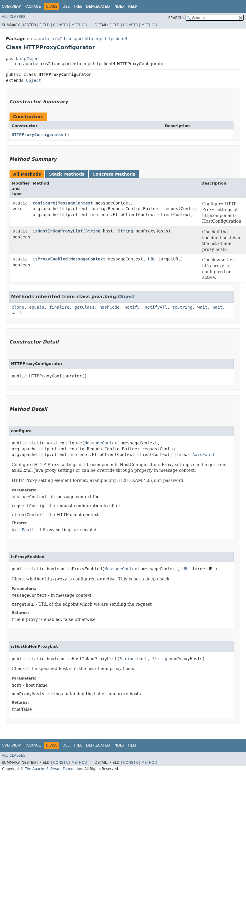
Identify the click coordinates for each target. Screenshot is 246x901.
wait (202, 307)
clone (18, 307)
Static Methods (66, 174)
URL (151, 259)
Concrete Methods (113, 174)
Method (79, 25)
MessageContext (75, 203)
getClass (84, 307)
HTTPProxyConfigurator (38, 134)
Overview (11, 6)
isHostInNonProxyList (58, 231)
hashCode (109, 307)
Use (66, 6)
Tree (77, 6)
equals (36, 307)
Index (119, 6)
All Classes (13, 17)
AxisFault (203, 454)
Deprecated (98, 6)
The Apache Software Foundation (53, 769)
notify (132, 307)
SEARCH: (176, 18)
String (93, 231)
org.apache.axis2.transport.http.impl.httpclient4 (77, 38)
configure (44, 203)
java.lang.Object (23, 58)
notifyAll (156, 307)
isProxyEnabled (50, 259)
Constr (60, 25)
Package (32, 6)
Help (132, 6)
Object (33, 80)
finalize (59, 307)
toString (182, 307)
